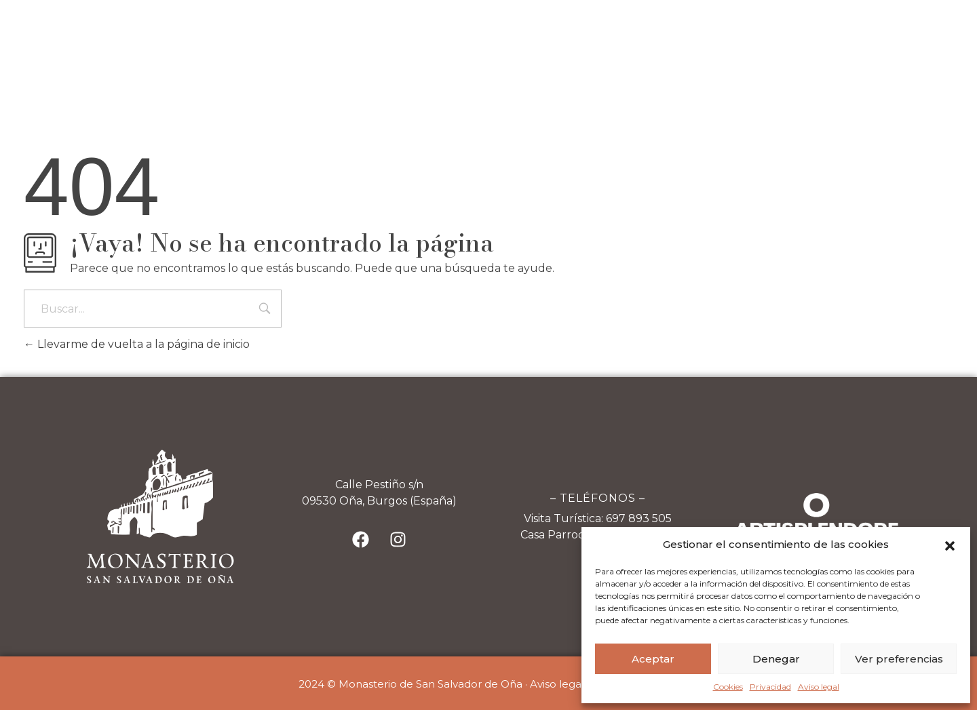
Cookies (728, 687)
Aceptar (653, 658)
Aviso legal (818, 687)
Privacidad (770, 687)
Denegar (776, 658)
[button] (950, 544)
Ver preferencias (899, 658)
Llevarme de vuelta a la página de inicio (137, 344)
